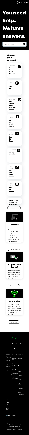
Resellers (14, 369)
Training (8, 370)
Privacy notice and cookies (14, 426)
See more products (14, 208)
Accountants (15, 373)
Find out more (13, 249)
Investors (20, 388)
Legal (20, 424)
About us (20, 362)
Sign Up (26, 2)
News (19, 379)
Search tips (5, 48)
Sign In (19, 2)
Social (19, 371)
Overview (20, 358)
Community (9, 374)
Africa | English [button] (12, 415)
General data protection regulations (14, 429)
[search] (24, 44)
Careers (20, 375)
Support (8, 360)
